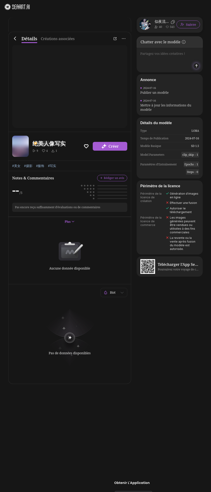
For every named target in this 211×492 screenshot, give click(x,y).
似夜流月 (162, 21)
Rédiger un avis (112, 178)
